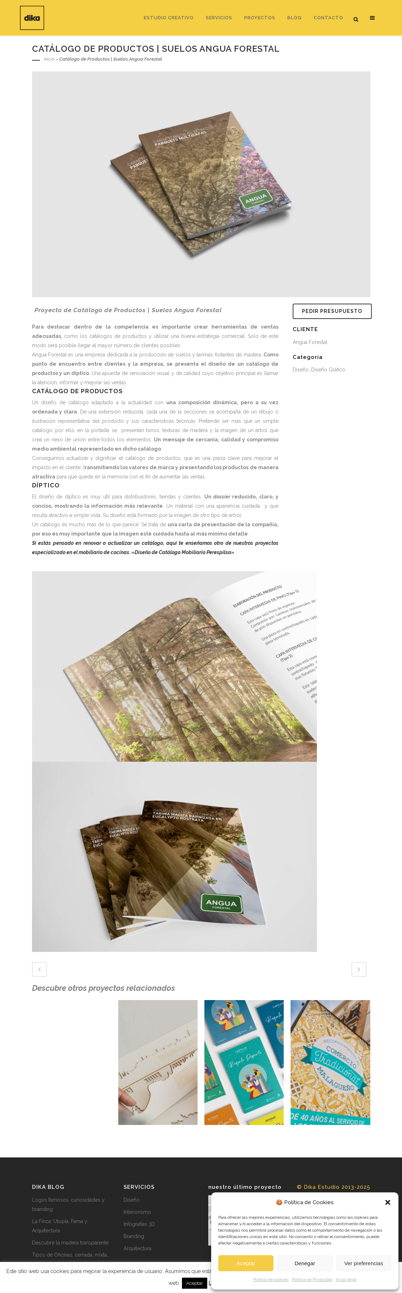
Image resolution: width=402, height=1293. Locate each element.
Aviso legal (346, 1279)
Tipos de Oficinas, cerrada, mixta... (71, 1255)
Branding (134, 1236)
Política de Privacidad (312, 1279)
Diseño (132, 1200)
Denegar (304, 1263)
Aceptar (246, 1263)
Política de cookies (270, 1279)
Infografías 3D (139, 1224)
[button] (387, 1202)
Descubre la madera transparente (70, 1243)
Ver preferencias (363, 1263)
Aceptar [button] (194, 1283)
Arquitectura (137, 1248)
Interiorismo (137, 1212)
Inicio (49, 59)
